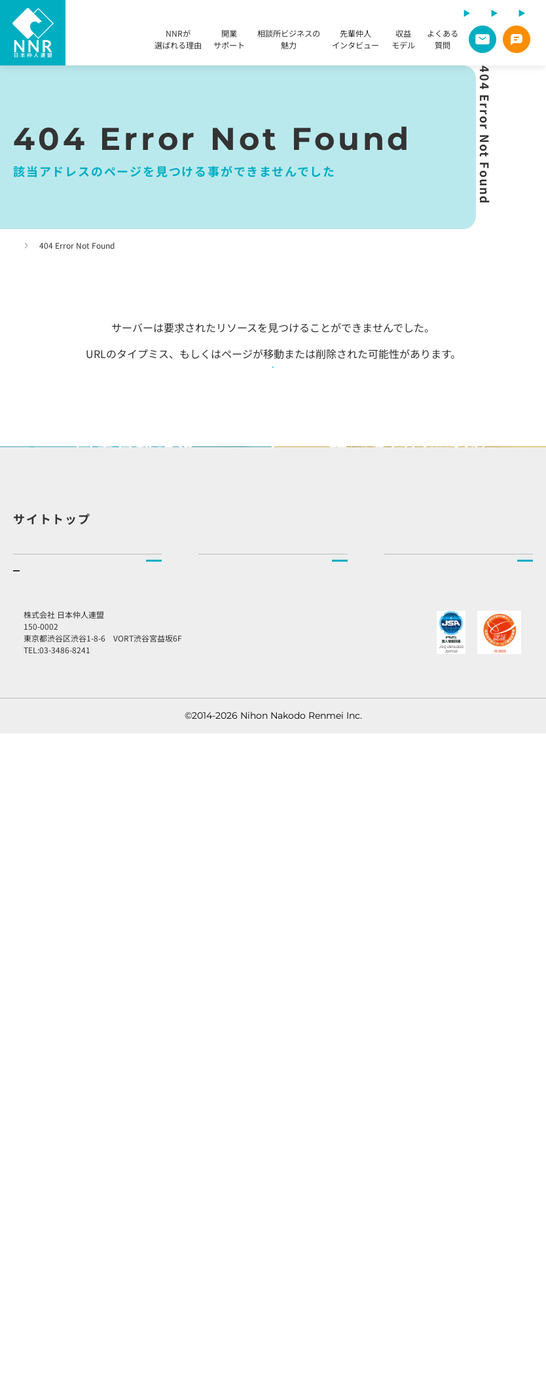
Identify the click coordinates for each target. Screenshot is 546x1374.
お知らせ (410, 1083)
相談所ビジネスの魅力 (288, 41)
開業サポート (229, 41)
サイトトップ (52, 842)
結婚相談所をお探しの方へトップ (267, 942)
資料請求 (31, 1200)
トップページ (36, 245)
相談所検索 (221, 972)
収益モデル (403, 41)
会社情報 (402, 1001)
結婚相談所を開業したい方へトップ (86, 942)
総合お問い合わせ (436, 1167)
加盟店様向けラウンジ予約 (455, 1125)
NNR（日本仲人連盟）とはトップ (453, 942)
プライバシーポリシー (436, 1200)
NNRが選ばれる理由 (178, 41)
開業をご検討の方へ (70, 1024)
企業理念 (402, 972)
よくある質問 (442, 41)
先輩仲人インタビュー (355, 41)
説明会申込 (36, 1171)
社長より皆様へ (416, 1031)
